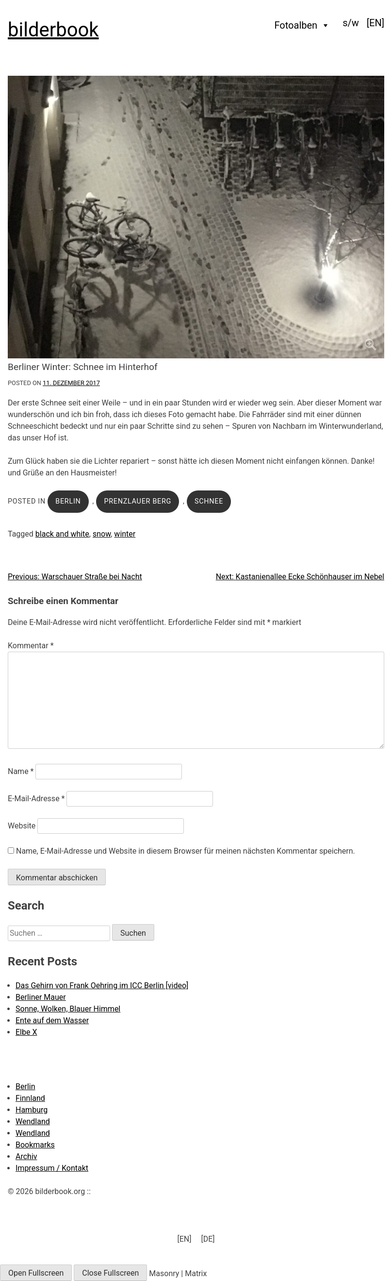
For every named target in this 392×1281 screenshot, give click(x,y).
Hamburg (32, 1109)
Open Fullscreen (36, 1273)
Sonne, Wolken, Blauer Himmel (68, 1008)
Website (21, 825)
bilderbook (53, 29)
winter (124, 534)
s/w (351, 23)
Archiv (26, 1156)
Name (21, 771)
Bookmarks (35, 1144)
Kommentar (31, 645)
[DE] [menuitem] (207, 1239)
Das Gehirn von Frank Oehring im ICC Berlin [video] (102, 985)
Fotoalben (302, 25)
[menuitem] (375, 23)
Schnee (209, 501)
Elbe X (26, 1032)
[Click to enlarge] (196, 217)
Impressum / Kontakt (52, 1168)
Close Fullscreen (110, 1273)
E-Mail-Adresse (36, 798)
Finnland (30, 1098)
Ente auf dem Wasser (52, 1020)
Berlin (68, 501)
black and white (62, 534)
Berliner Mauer (41, 997)
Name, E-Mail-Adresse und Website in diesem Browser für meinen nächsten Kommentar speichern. (185, 851)
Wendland (33, 1121)
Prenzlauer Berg (137, 501)
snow (102, 534)
